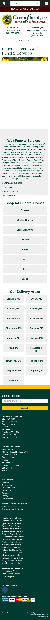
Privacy (5, 496)
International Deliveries (11, 571)
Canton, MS (13, 308)
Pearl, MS (13, 348)
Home (4, 41)
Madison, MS (13, 338)
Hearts (24, 259)
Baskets (25, 210)
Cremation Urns (25, 230)
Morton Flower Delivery (11, 545)
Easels (25, 249)
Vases (25, 279)
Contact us (6, 490)
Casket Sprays (25, 220)
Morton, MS (36, 338)
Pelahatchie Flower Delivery (13, 550)
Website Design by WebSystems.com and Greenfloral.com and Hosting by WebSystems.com (36, 614)
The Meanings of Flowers (12, 509)
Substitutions (7, 498)
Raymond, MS (13, 361)
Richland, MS (36, 361)
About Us (6, 482)
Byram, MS (36, 299)
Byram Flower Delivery (11, 523)
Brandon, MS (13, 299)
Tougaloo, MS (36, 370)
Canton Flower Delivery (11, 526)
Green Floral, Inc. (25, 20)
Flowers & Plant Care (11, 506)
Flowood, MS (36, 318)
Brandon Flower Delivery (12, 521)
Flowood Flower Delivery (12, 534)
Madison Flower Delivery (12, 542)
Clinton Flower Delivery (11, 529)
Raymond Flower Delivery (12, 553)
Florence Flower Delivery (12, 531)
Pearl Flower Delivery (11, 547)
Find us (5, 427)
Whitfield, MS (14, 380)
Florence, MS (13, 318)
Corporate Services (10, 488)
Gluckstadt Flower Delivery (13, 537)
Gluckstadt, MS (13, 328)
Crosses (25, 239)
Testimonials (7, 485)
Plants (25, 269)
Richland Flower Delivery (12, 555)
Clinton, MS (36, 308)
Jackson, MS (36, 328)
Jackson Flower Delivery (12, 539)
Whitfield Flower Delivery (12, 563)
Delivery (5, 493)
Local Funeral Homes (11, 574)
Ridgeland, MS (13, 370)
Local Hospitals (8, 576)
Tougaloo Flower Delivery (12, 560)
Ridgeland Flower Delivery (13, 558)
